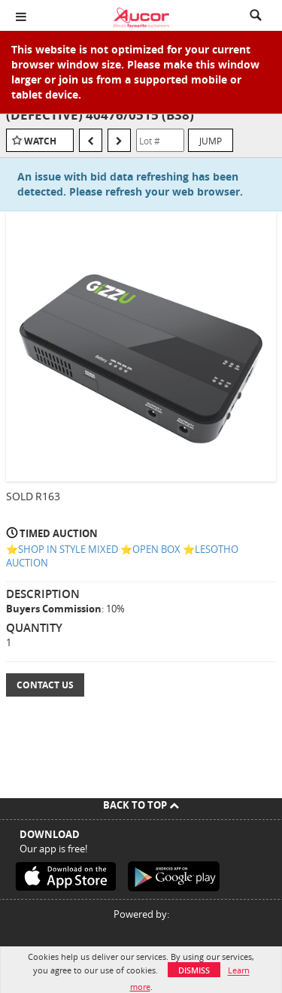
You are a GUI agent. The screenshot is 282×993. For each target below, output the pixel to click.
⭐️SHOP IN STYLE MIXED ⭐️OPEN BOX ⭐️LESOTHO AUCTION (122, 556)
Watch (40, 141)
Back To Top (141, 805)
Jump (210, 141)
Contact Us (45, 685)
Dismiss (194, 970)
